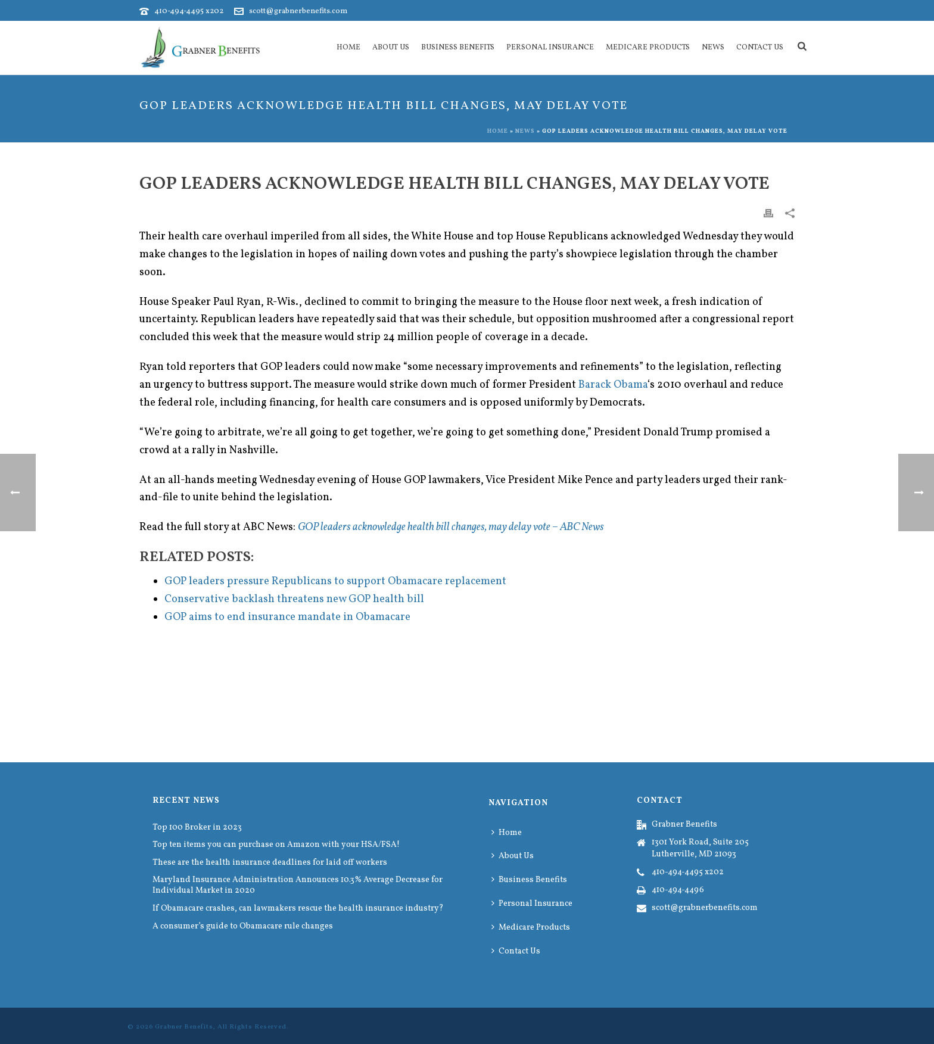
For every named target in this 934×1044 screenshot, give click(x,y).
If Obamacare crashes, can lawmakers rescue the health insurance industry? (298, 908)
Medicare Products (648, 47)
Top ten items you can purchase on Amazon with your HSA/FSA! (276, 845)
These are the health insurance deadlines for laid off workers (269, 863)
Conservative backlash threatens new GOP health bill (294, 599)
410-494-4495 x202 (188, 11)
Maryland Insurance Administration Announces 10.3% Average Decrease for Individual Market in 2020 (297, 885)
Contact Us (759, 47)
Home (348, 47)
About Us (390, 47)
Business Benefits (457, 47)
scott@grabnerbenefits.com (298, 11)
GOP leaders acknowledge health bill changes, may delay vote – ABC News (451, 527)
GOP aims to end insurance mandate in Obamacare (287, 617)
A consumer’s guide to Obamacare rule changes (242, 926)
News (713, 47)
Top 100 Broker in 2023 (197, 827)
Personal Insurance (550, 47)
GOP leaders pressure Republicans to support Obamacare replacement (335, 581)
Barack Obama (612, 385)
